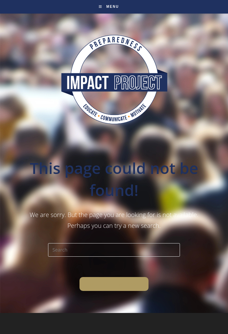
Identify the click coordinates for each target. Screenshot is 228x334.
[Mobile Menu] (109, 6)
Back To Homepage (113, 284)
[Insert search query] (114, 250)
